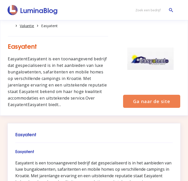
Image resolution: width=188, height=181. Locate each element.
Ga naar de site (151, 101)
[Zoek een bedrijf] (152, 10)
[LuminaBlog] (33, 10)
